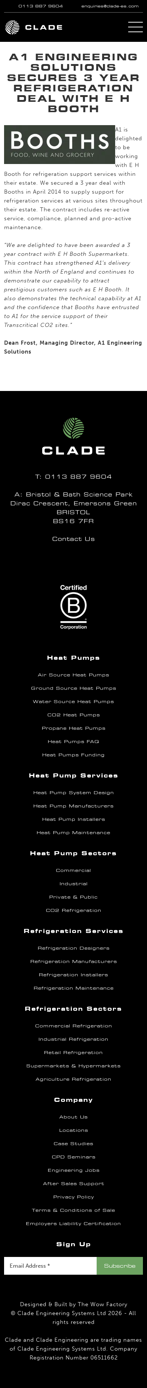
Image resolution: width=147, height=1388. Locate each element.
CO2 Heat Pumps (73, 715)
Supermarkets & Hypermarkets (73, 1065)
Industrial (74, 883)
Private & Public (73, 897)
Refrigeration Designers (74, 948)
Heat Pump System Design (73, 792)
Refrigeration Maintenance (74, 988)
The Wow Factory (102, 1304)
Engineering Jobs (74, 1170)
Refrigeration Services (74, 931)
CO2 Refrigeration (73, 910)
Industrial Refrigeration (73, 1039)
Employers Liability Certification (73, 1223)
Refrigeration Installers (73, 974)
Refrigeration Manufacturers (73, 961)
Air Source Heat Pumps (73, 675)
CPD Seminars (74, 1157)
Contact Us (73, 538)
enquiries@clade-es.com (109, 6)
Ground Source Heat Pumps (73, 688)
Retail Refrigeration (73, 1052)
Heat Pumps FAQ (73, 741)
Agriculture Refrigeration (73, 1079)
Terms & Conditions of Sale (73, 1210)
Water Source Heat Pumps (73, 701)
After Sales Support (73, 1183)
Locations (73, 1130)
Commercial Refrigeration (73, 1026)
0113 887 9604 (41, 6)
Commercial (73, 870)
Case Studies (73, 1143)
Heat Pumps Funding (73, 754)
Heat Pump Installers (73, 819)
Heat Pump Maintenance (73, 832)
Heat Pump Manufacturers (73, 806)
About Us (73, 1117)
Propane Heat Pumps (74, 728)
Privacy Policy (73, 1197)
